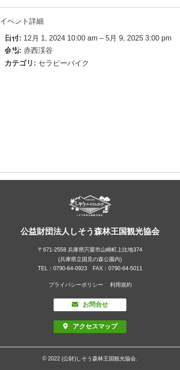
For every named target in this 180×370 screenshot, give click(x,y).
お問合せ (95, 304)
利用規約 (121, 285)
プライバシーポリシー (76, 285)
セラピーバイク (63, 63)
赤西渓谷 (38, 50)
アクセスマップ (95, 326)
